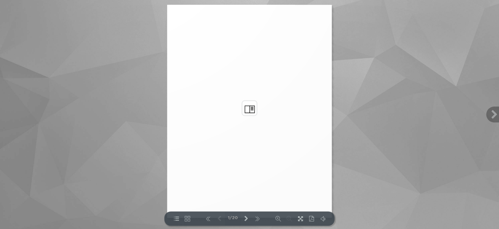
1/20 (233, 218)
